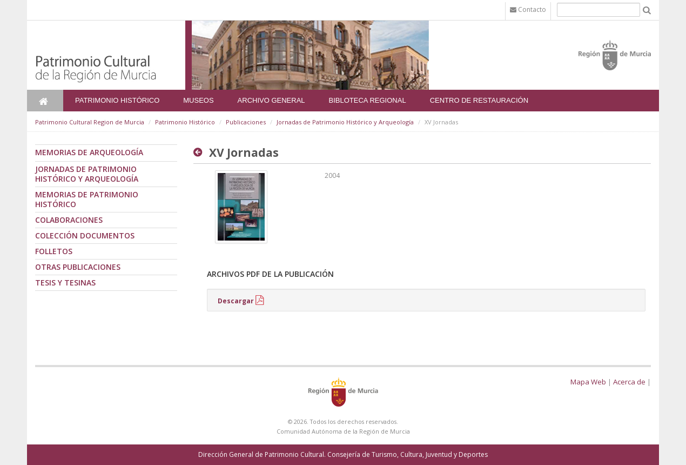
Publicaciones (246, 122)
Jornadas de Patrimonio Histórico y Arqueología (345, 122)
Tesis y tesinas (65, 282)
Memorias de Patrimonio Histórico (86, 199)
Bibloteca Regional (367, 100)
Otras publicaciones (77, 267)
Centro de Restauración (479, 100)
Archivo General (271, 100)
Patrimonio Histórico (117, 100)
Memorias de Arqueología (89, 152)
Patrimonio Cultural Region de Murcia (89, 122)
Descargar (236, 300)
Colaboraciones (69, 220)
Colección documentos (84, 235)
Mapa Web (588, 382)
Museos (198, 100)
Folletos (53, 251)
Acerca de (629, 382)
